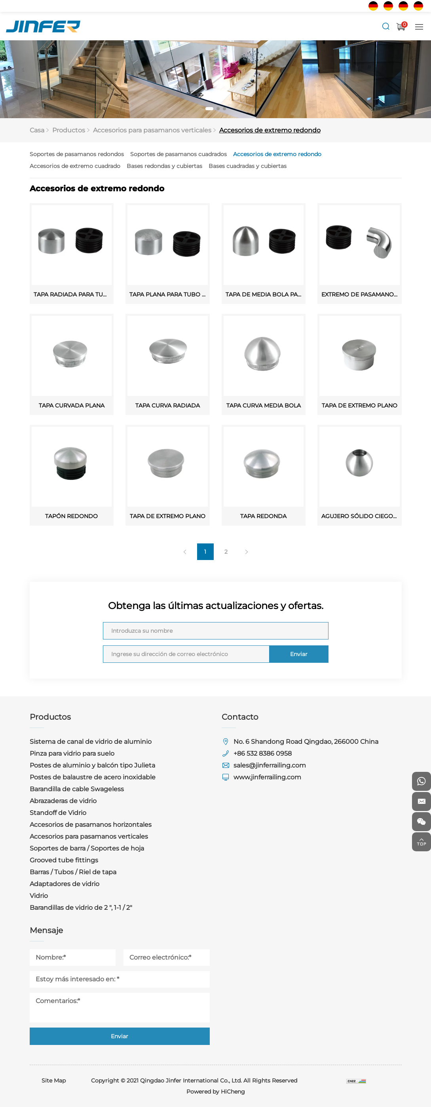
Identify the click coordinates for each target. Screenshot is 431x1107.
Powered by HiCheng (215, 1091)
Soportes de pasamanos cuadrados (195, 154)
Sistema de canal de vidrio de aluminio (91, 741)
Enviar (259, 643)
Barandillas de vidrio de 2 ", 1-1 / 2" (81, 907)
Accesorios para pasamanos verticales (154, 130)
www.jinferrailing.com (267, 777)
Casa (43, 130)
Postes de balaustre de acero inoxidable (93, 777)
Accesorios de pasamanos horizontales (91, 824)
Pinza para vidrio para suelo (72, 753)
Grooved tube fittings (64, 860)
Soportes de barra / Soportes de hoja (87, 848)
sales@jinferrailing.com (270, 765)
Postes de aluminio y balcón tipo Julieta (92, 765)
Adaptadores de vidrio (64, 884)
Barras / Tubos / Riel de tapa (73, 872)
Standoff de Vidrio (58, 813)
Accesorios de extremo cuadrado (91, 166)
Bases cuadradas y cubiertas (264, 166)
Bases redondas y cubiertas (181, 166)
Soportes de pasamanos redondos (93, 154)
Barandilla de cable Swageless (77, 789)
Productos (73, 130)
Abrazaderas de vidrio (63, 801)
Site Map (54, 1080)
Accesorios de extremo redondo (268, 130)
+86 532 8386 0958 (263, 753)
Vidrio (39, 896)
